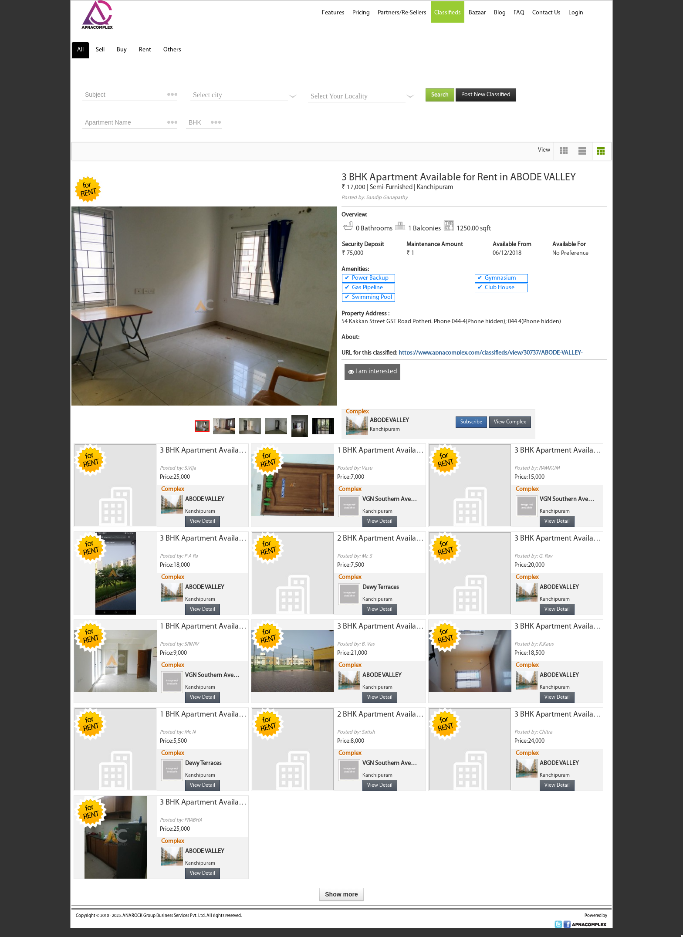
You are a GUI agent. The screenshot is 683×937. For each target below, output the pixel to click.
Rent (145, 50)
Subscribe (471, 422)
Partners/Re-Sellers (402, 13)
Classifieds (447, 13)
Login (575, 13)
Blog (500, 13)
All (80, 50)
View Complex (510, 422)
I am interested (372, 372)
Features (333, 13)
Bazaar (477, 13)
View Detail (202, 521)
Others (172, 50)
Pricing (361, 13)
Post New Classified (486, 94)
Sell (100, 50)
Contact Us (546, 13)
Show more (341, 894)
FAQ (519, 13)
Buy (122, 50)
